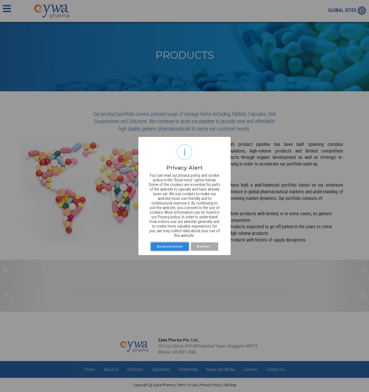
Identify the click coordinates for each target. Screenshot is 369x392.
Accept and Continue (170, 246)
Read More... (204, 246)
